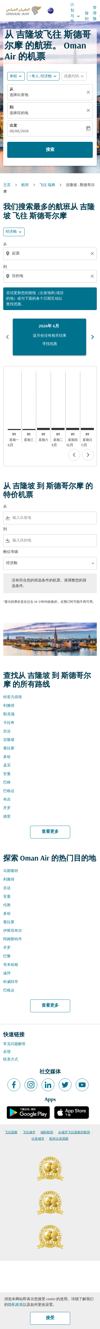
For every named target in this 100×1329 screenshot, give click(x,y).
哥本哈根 (10, 965)
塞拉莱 (8, 748)
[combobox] (50, 253)
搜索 (50, 150)
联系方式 (10, 1060)
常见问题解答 (14, 1044)
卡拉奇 (8, 723)
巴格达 (8, 791)
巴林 (7, 783)
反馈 (7, 1052)
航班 (25, 185)
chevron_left (74, 455)
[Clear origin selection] (93, 253)
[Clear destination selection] (93, 276)
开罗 (7, 808)
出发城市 (37, 1139)
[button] (43, 76)
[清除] (89, 92)
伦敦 (7, 905)
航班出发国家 (59, 1139)
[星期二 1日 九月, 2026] (58, 429)
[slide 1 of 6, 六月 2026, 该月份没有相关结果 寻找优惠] (49, 337)
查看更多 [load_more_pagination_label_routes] (50, 832)
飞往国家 (11, 1132)
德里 (7, 817)
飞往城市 (29, 1132)
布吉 (7, 800)
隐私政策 (15, 1305)
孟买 (7, 766)
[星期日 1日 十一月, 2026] (87, 429)
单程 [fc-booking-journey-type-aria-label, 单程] (13, 76)
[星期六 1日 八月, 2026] (43, 429)
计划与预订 (76, 16)
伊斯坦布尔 (12, 931)
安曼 (7, 774)
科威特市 (10, 982)
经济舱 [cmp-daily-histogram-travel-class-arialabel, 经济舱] (11, 232)
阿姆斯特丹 (12, 939)
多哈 (7, 757)
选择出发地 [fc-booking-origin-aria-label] (19, 95)
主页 (7, 185)
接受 (50, 1318)
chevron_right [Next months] (92, 337)
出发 (13, 126)
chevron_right (88, 455)
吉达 (7, 731)
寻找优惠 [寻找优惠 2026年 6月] (49, 344)
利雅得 (8, 706)
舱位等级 (10, 552)
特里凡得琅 (12, 697)
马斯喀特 (10, 871)
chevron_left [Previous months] (7, 337)
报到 (87, 16)
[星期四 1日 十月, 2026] (72, 429)
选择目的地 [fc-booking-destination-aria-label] (19, 113)
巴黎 (7, 956)
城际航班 (47, 1132)
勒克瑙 (8, 714)
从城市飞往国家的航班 (74, 1132)
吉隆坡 (8, 740)
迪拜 (7, 973)
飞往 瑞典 (47, 185)
